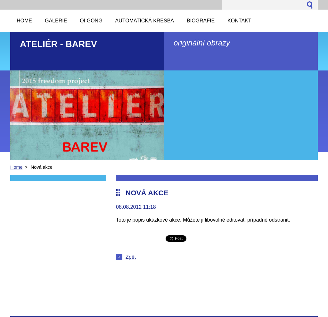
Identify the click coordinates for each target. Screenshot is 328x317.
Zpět (131, 257)
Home (16, 167)
